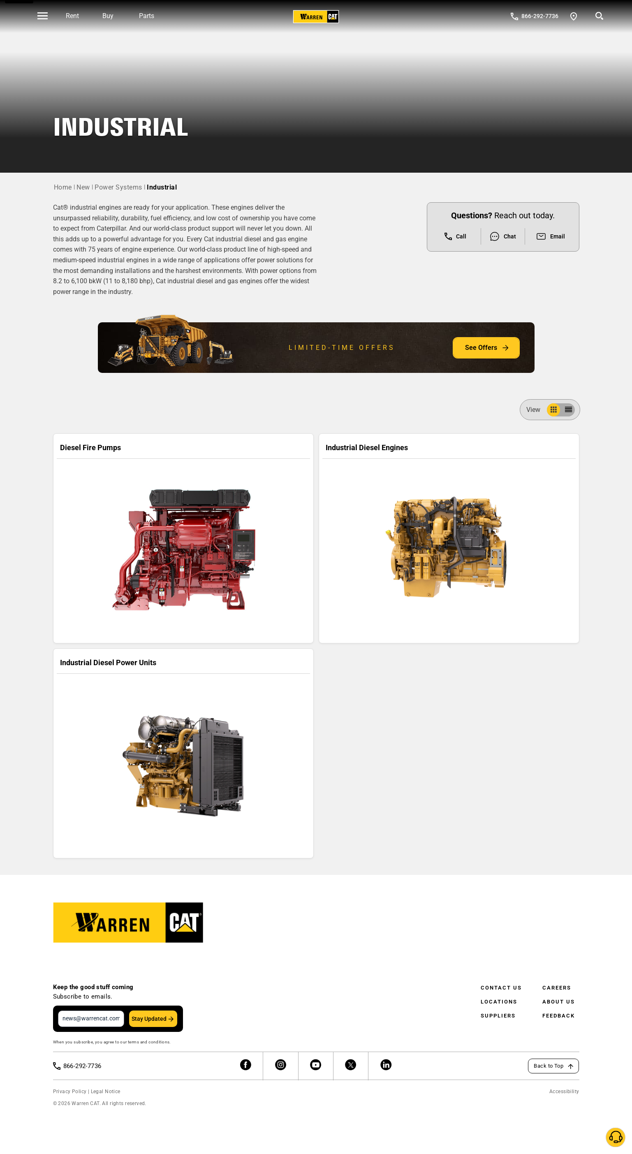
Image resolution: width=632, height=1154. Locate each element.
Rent (72, 16)
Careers (556, 988)
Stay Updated (149, 1018)
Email (550, 236)
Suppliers (498, 1016)
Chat (502, 236)
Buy (107, 16)
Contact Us (501, 988)
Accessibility (564, 1091)
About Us (558, 1002)
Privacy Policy (70, 1091)
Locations (499, 1002)
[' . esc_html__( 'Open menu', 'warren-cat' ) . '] (42, 16)
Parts (146, 16)
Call (455, 236)
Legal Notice (105, 1091)
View (536, 410)
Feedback (558, 1016)
